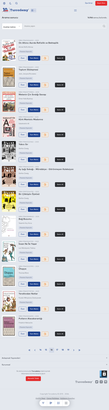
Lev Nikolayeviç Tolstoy (27, 248)
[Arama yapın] (54, 26)
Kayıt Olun (101, 3)
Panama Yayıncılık (26, 51)
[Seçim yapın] (12, 26)
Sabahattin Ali (24, 123)
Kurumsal (6, 364)
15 (46, 350)
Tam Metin (34, 58)
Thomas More (24, 273)
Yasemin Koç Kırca (25, 223)
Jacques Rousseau (29, 74)
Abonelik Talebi (33, 378)
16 (52, 350)
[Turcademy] (83, 382)
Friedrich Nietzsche (25, 323)
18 (63, 350)
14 (40, 350)
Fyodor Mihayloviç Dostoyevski (30, 298)
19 (68, 350)
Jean (20, 74)
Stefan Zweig (24, 148)
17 (57, 350)
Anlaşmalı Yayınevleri (11, 357)
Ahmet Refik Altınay (26, 47)
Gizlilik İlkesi (40, 398)
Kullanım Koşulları (67, 398)
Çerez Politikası (53, 398)
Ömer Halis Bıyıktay (26, 99)
